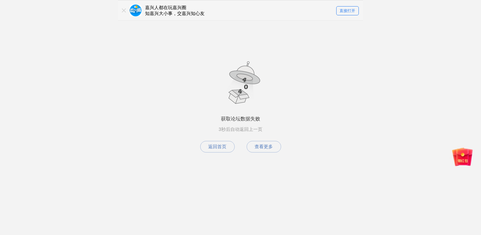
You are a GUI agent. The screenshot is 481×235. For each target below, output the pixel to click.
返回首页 (217, 146)
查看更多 (264, 146)
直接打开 (347, 10)
